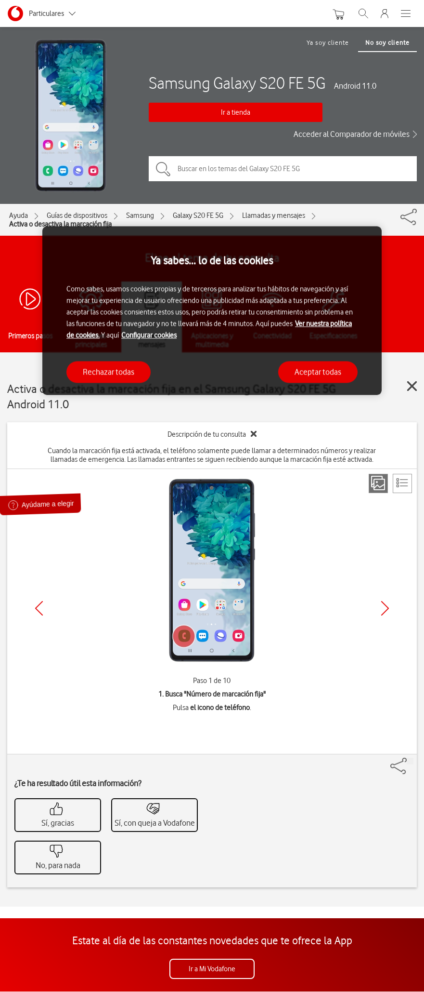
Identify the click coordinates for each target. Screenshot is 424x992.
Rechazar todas (108, 371)
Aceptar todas (318, 371)
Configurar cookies (149, 335)
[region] (212, 310)
